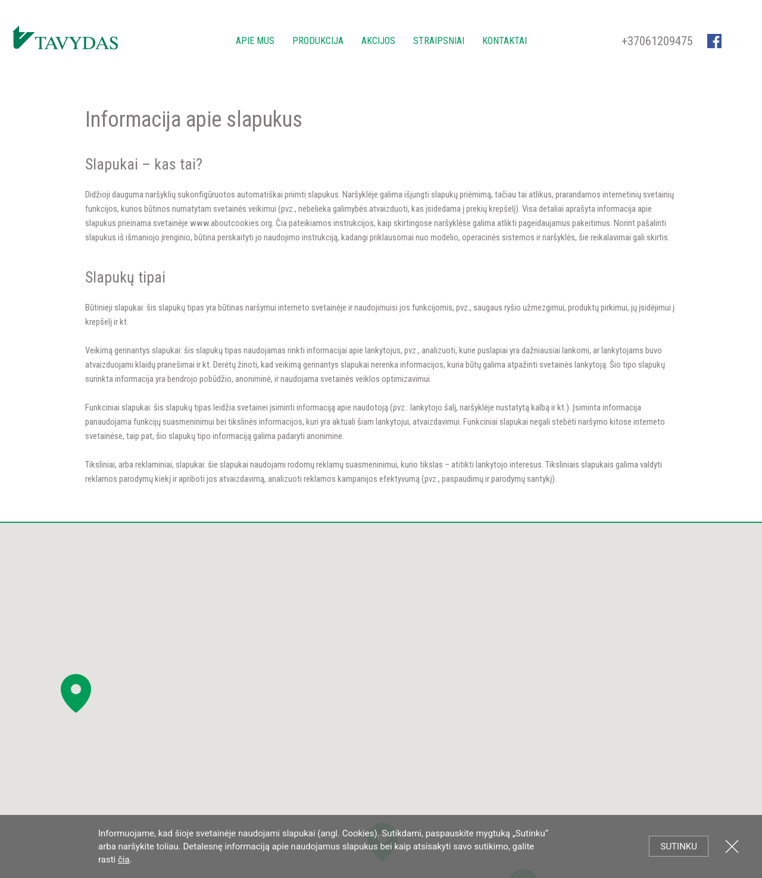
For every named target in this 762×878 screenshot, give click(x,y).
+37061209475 (657, 41)
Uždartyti (731, 846)
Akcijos (378, 40)
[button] (76, 693)
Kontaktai (504, 40)
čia (124, 859)
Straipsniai (438, 40)
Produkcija (317, 40)
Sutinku (678, 846)
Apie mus (255, 40)
